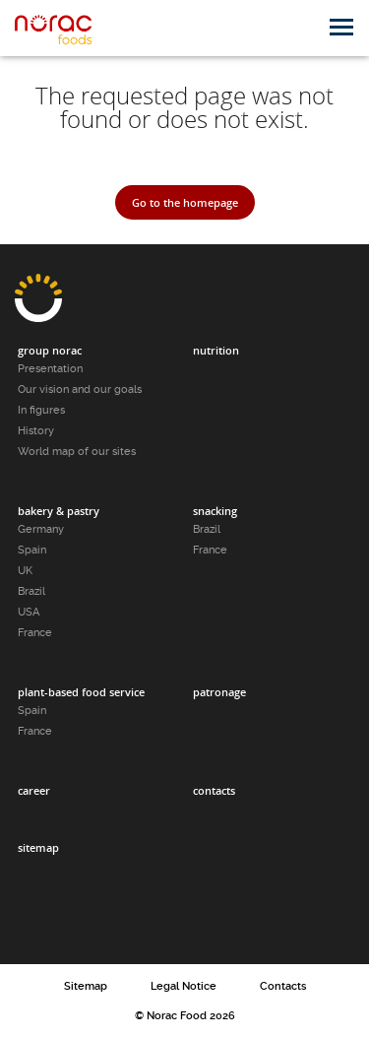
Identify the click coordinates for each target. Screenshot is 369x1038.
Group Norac (50, 350)
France (35, 632)
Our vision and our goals (80, 389)
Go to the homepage (185, 202)
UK (25, 570)
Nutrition (216, 350)
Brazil (31, 591)
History (36, 430)
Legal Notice (183, 986)
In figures (41, 410)
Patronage (219, 691)
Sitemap (38, 847)
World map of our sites (77, 451)
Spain (32, 550)
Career (34, 790)
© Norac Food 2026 (185, 1015)
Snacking (215, 510)
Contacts (214, 790)
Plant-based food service (81, 691)
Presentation (50, 368)
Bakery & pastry (58, 510)
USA (28, 612)
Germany (41, 529)
